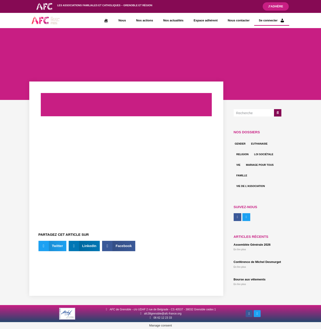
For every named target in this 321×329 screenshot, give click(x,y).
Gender (240, 143)
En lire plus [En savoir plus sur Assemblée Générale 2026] (240, 249)
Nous (122, 20)
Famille (241, 175)
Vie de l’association (250, 186)
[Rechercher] (277, 112)
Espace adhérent (206, 20)
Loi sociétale (264, 154)
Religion (242, 154)
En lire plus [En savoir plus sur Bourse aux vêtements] (240, 284)
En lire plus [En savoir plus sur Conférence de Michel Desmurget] (240, 267)
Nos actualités (173, 20)
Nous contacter (239, 20)
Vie (238, 164)
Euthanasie (259, 143)
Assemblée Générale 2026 (252, 244)
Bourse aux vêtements (250, 279)
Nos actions (144, 20)
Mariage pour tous (260, 164)
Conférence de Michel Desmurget (257, 262)
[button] (52, 246)
